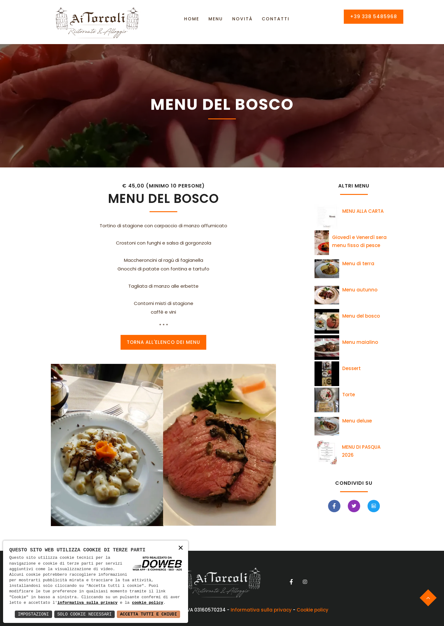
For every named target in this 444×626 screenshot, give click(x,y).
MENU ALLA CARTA (363, 211)
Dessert (351, 368)
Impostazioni (33, 614)
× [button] (180, 548)
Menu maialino (360, 342)
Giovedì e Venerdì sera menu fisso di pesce (359, 241)
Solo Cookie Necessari (84, 614)
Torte (348, 394)
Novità (242, 19)
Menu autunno (359, 289)
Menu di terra (358, 263)
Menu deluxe (357, 421)
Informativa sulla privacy (261, 610)
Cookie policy (312, 610)
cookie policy (147, 603)
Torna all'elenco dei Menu (163, 342)
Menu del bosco (361, 316)
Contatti (276, 19)
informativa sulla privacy (87, 603)
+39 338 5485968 (373, 16)
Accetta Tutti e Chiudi (148, 614)
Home (191, 19)
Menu (215, 19)
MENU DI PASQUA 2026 (361, 451)
